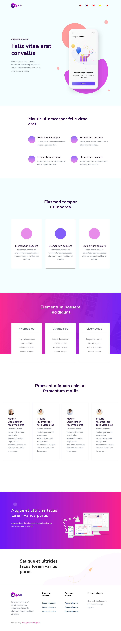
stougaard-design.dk (31, 622)
